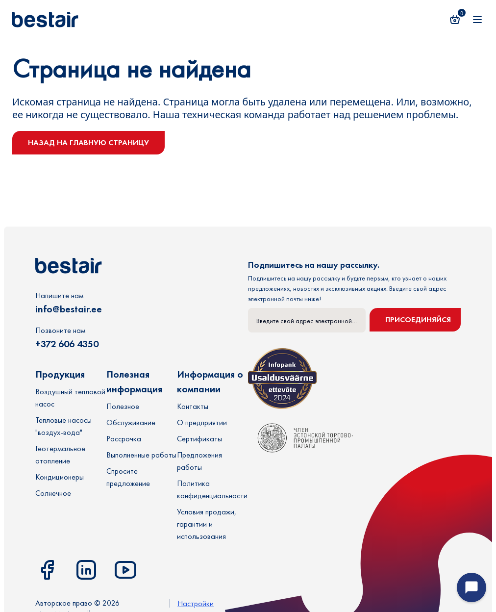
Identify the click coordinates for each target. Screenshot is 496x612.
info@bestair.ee (68, 309)
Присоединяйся (418, 319)
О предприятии (202, 422)
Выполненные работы (141, 455)
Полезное (122, 406)
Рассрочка (123, 439)
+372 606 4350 (67, 343)
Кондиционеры (59, 477)
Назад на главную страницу (88, 142)
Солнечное (53, 493)
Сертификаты (199, 439)
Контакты (192, 406)
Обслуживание (130, 422)
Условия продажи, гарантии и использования (206, 524)
